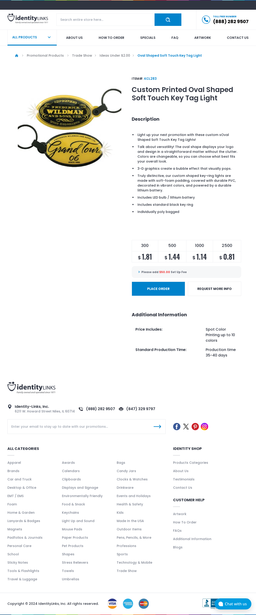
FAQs (177, 530)
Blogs (178, 547)
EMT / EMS (15, 496)
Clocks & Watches (132, 479)
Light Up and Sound (78, 521)
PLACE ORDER (158, 288)
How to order (111, 37)
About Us (181, 471)
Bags (121, 462)
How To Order (185, 522)
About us (74, 37)
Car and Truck (19, 479)
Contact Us (182, 487)
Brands (13, 471)
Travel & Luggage (22, 579)
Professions (126, 546)
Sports (122, 554)
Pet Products (72, 546)
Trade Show (127, 571)
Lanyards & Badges (23, 521)
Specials (147, 37)
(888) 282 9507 (100, 409)
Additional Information (192, 539)
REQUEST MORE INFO (214, 288)
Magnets (14, 529)
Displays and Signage (80, 487)
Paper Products (75, 537)
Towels (68, 571)
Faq (174, 37)
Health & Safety (130, 504)
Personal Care (19, 546)
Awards (68, 462)
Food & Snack (73, 504)
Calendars (71, 471)
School (13, 554)
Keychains (70, 512)
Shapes (68, 554)
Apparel (14, 462)
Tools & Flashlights (23, 571)
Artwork (202, 37)
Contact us (238, 37)
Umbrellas (70, 579)
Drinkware (125, 487)
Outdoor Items (129, 529)
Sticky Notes (17, 562)
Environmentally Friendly (82, 496)
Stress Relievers (75, 562)
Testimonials (184, 479)
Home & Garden (21, 512)
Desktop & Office (21, 487)
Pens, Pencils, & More (134, 537)
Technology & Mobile (134, 562)
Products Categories (190, 462)
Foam (12, 504)
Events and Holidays (134, 496)
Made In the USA (130, 521)
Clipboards (71, 479)
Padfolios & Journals (25, 537)
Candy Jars (126, 471)
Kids (120, 512)
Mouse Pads (72, 529)
